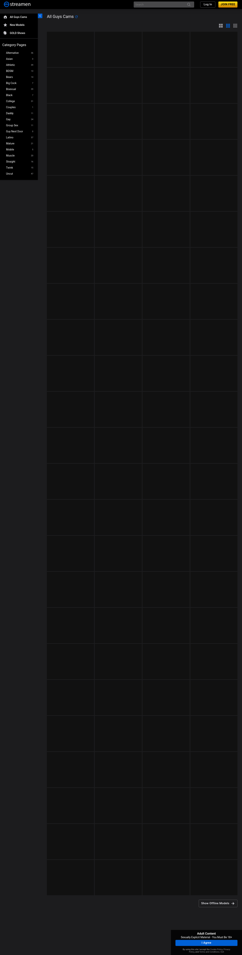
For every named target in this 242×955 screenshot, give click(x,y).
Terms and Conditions (209, 952)
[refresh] (76, 17)
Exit (222, 952)
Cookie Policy (216, 949)
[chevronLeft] (40, 16)
